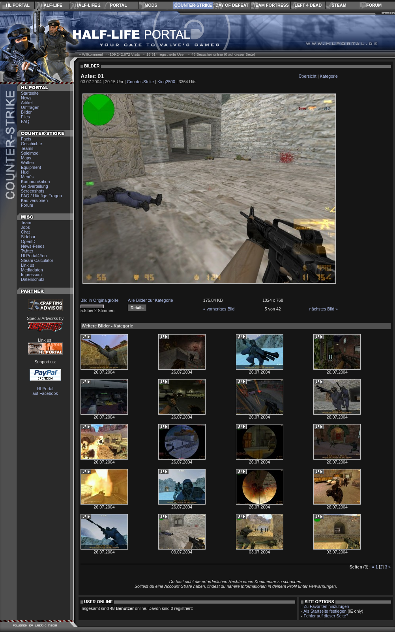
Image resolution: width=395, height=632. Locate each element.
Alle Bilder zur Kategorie (150, 300)
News (26, 97)
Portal (118, 5)
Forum (374, 5)
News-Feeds (33, 246)
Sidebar (28, 236)
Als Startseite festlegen (324, 611)
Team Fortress (271, 5)
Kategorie (329, 76)
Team (26, 222)
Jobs (25, 227)
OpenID (28, 241)
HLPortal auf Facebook (45, 391)
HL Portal (18, 5)
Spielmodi (30, 153)
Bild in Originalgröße (99, 300)
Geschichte (31, 143)
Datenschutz (32, 279)
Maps (26, 157)
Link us (27, 265)
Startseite (30, 93)
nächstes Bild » (323, 309)
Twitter (27, 251)
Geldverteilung (34, 186)
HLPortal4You (34, 255)
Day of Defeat (232, 5)
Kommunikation (35, 181)
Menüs (27, 176)
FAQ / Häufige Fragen (41, 195)
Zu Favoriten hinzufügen (326, 606)
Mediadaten (32, 269)
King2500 (166, 81)
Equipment (31, 167)
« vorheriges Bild (218, 309)
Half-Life (51, 5)
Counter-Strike (193, 5)
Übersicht (307, 76)
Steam (338, 5)
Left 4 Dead (308, 5)
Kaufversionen (34, 200)
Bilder (26, 112)
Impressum (31, 274)
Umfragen (30, 107)
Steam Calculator (37, 260)
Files (25, 116)
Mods (151, 5)
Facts (26, 138)
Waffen (27, 162)
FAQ (25, 121)
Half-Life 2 (88, 5)
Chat (25, 232)
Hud (25, 172)
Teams (27, 148)
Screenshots (32, 191)
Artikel (27, 102)
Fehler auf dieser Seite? (326, 615)
